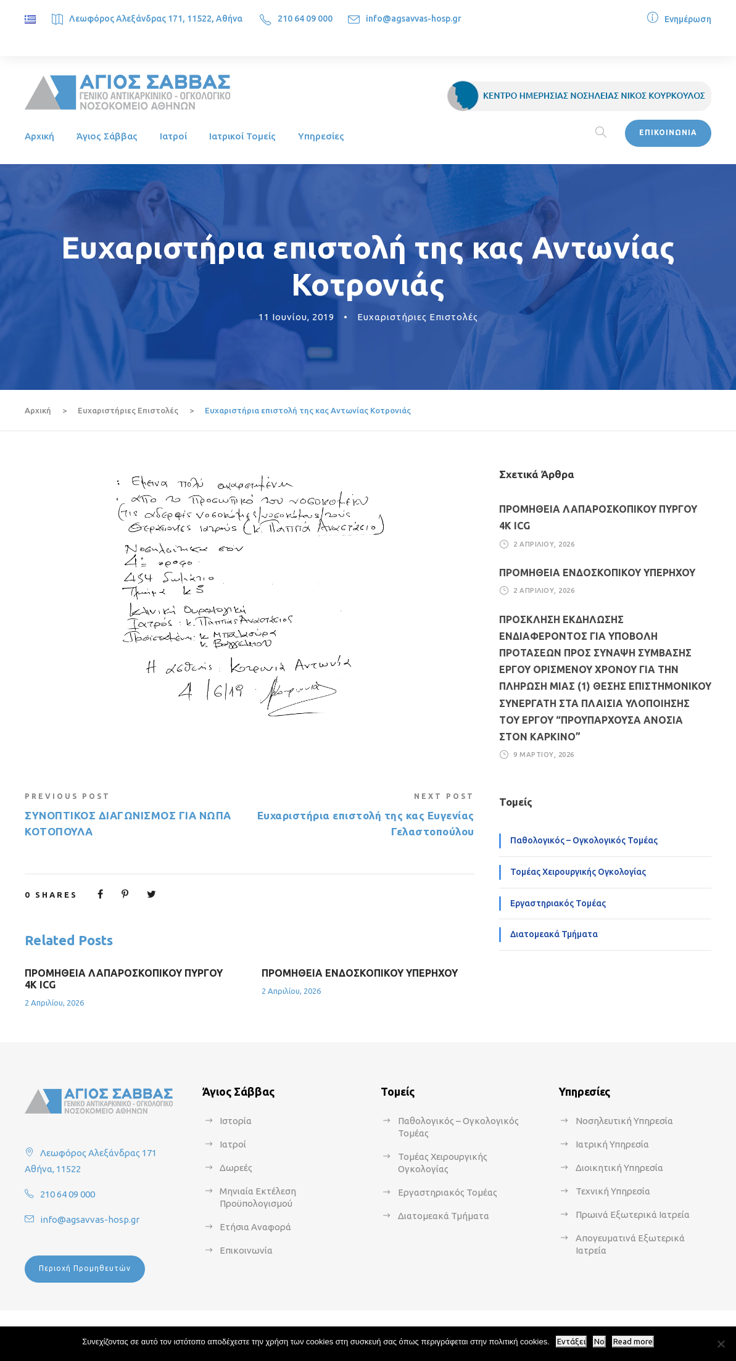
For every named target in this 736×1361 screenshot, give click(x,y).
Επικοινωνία (246, 1250)
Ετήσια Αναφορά (255, 1227)
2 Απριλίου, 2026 (54, 1002)
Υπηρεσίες (321, 136)
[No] (720, 1344)
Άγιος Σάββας (107, 136)
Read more (633, 1341)
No (599, 1341)
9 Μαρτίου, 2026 (543, 754)
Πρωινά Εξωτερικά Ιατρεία (633, 1214)
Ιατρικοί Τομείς (242, 136)
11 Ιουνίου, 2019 (296, 317)
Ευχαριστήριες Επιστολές (417, 317)
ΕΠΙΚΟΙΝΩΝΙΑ (668, 132)
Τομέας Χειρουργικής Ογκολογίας (578, 872)
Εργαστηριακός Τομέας (558, 903)
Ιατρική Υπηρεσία (612, 1144)
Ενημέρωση (687, 19)
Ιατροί (173, 136)
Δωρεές (236, 1167)
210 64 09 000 (305, 18)
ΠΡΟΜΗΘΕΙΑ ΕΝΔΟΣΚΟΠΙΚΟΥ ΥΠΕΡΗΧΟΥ (360, 972)
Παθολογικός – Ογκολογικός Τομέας (584, 840)
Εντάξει (571, 1341)
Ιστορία (236, 1120)
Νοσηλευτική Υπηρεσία (624, 1120)
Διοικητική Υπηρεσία (619, 1167)
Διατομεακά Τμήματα (554, 934)
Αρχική (39, 136)
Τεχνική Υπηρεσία (613, 1191)
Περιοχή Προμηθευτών (85, 1268)
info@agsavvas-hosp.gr (413, 18)
